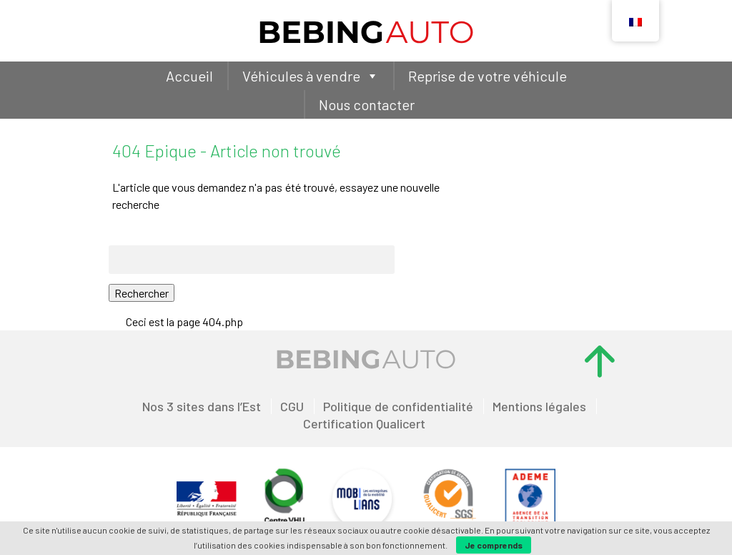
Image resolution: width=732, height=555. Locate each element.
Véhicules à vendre (310, 76)
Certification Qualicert (364, 423)
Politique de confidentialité (398, 406)
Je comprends (494, 545)
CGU (292, 406)
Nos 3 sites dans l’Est (201, 406)
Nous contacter (367, 104)
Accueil (189, 75)
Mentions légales (539, 406)
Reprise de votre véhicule (487, 75)
